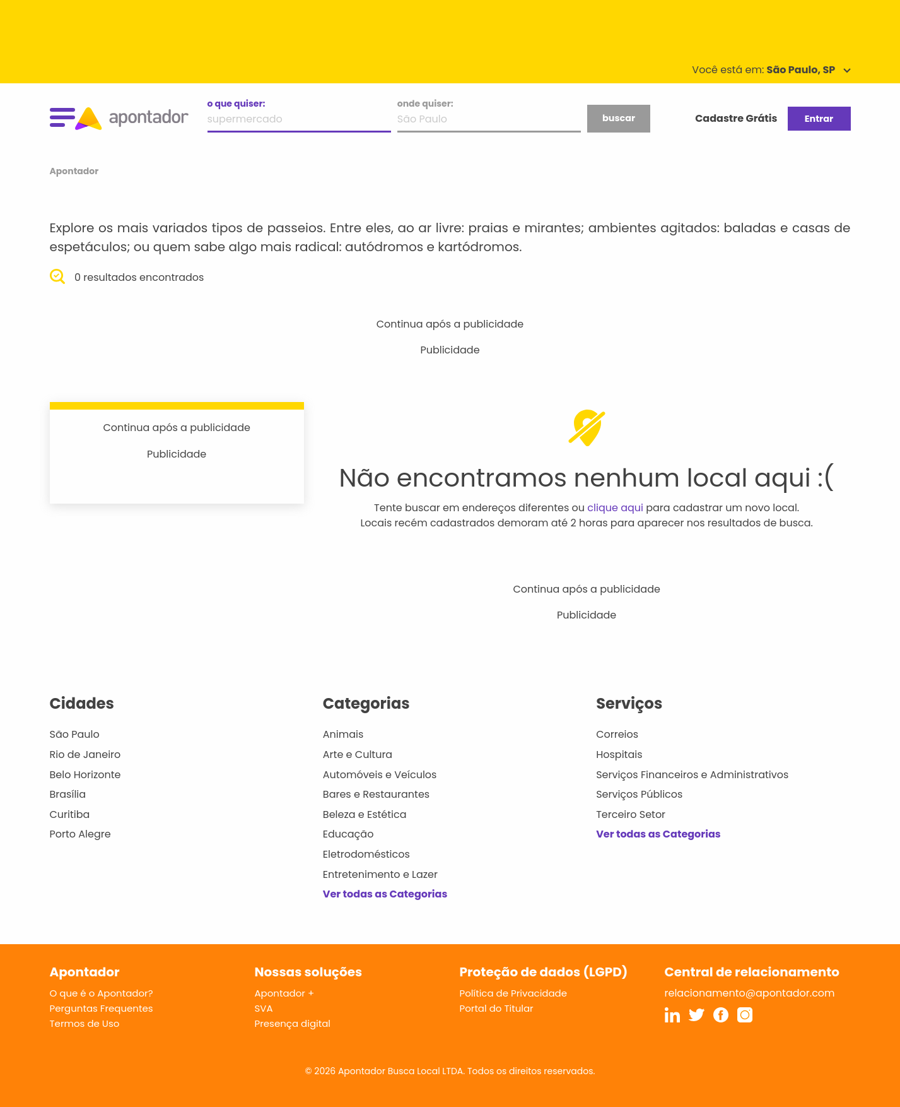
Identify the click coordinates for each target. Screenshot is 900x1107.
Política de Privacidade (514, 993)
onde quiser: (425, 103)
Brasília (68, 794)
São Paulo (75, 734)
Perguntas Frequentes (101, 1008)
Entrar (819, 118)
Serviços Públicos (639, 794)
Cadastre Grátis (736, 118)
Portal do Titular (497, 1008)
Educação (348, 834)
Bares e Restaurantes (376, 794)
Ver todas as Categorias (385, 894)
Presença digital (293, 1023)
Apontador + (285, 993)
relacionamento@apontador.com (750, 993)
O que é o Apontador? (101, 993)
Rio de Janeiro (85, 754)
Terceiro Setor (630, 814)
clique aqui (615, 507)
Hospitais (619, 754)
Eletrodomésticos (366, 854)
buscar (618, 118)
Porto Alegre (80, 834)
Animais (343, 734)
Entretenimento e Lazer (380, 874)
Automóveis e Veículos (380, 774)
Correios (617, 734)
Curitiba (70, 814)
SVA (264, 1008)
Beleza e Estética (365, 814)
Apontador (74, 171)
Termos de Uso (85, 1023)
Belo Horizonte (85, 774)
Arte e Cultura (357, 754)
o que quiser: (236, 103)
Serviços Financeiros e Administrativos (692, 774)
